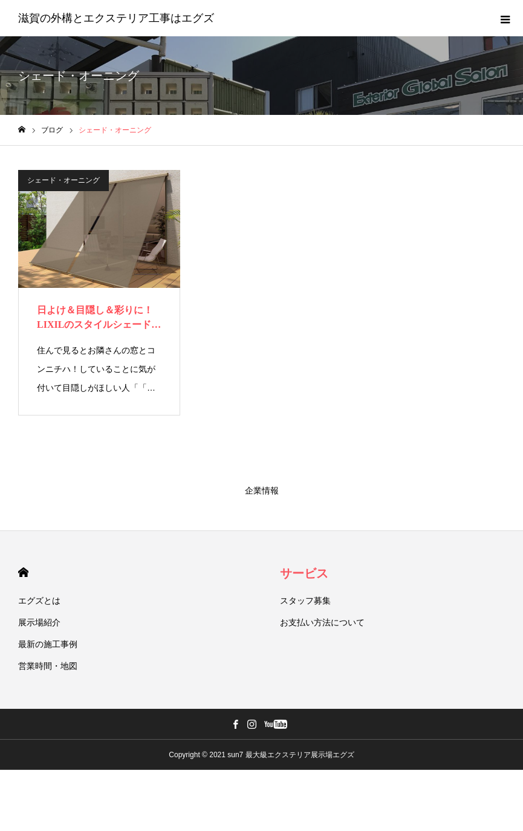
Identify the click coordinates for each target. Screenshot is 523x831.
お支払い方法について (322, 622)
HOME (23, 572)
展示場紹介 (39, 622)
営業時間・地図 (47, 666)
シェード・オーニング (63, 180)
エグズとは (39, 600)
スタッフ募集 (305, 600)
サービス (304, 573)
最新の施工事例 (47, 644)
